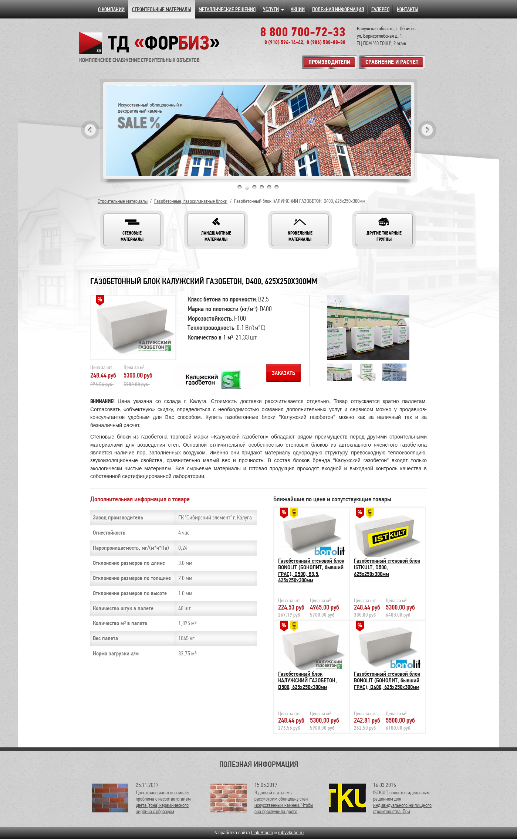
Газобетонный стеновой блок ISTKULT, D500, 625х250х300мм (387, 567)
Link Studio (262, 832)
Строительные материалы (123, 201)
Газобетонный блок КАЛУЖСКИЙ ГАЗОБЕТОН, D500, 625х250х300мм (307, 680)
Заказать (283, 373)
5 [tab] (269, 187)
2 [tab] (247, 187)
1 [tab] (239, 187)
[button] (132, 230)
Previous (90, 129)
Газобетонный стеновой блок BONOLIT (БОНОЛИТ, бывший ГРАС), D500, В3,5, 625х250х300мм (311, 570)
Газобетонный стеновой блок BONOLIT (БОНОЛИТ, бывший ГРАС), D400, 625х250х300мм (387, 680)
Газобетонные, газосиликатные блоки (190, 201)
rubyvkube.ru (291, 832)
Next (427, 129)
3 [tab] (254, 187)
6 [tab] (276, 187)
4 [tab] (262, 187)
